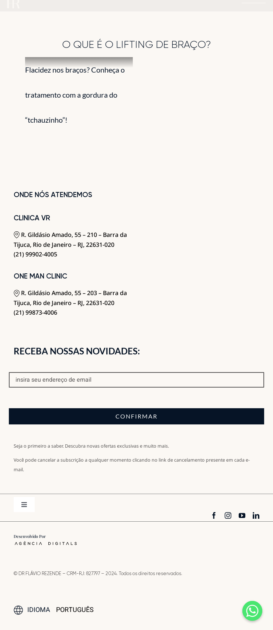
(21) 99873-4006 (35, 312)
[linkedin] (256, 515)
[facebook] (214, 515)
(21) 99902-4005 (35, 254)
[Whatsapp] (252, 611)
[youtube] (242, 515)
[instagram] (228, 515)
